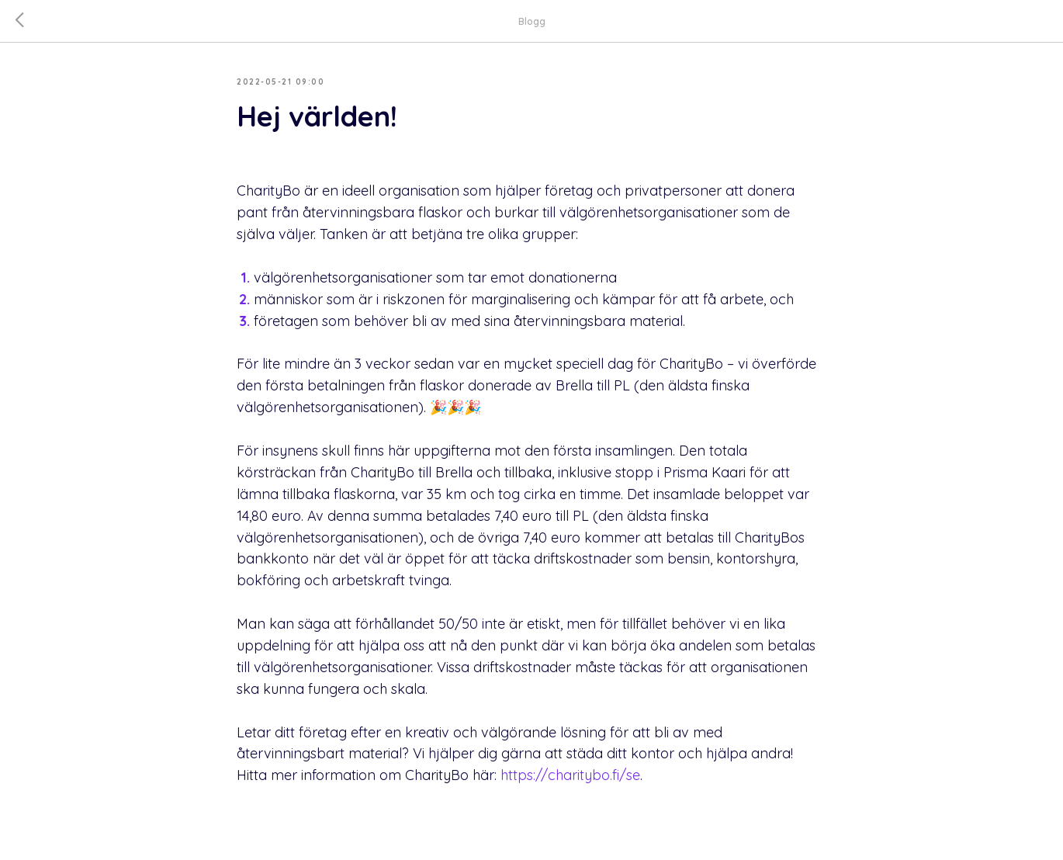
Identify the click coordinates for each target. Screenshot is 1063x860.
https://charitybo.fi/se (570, 775)
